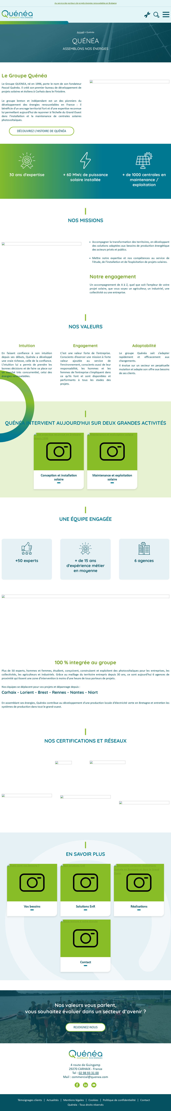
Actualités (53, 1100)
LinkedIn (85, 1084)
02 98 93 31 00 (89, 1073)
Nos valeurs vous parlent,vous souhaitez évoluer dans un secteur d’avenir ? (85, 1008)
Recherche (156, 15)
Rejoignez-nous (85, 1027)
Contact (145, 1100)
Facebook (77, 1084)
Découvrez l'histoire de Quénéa (41, 131)
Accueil (80, 32)
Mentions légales (73, 1100)
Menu (166, 14)
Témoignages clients (30, 1100)
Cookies (93, 1100)
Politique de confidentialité (119, 1100)
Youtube (93, 1084)
